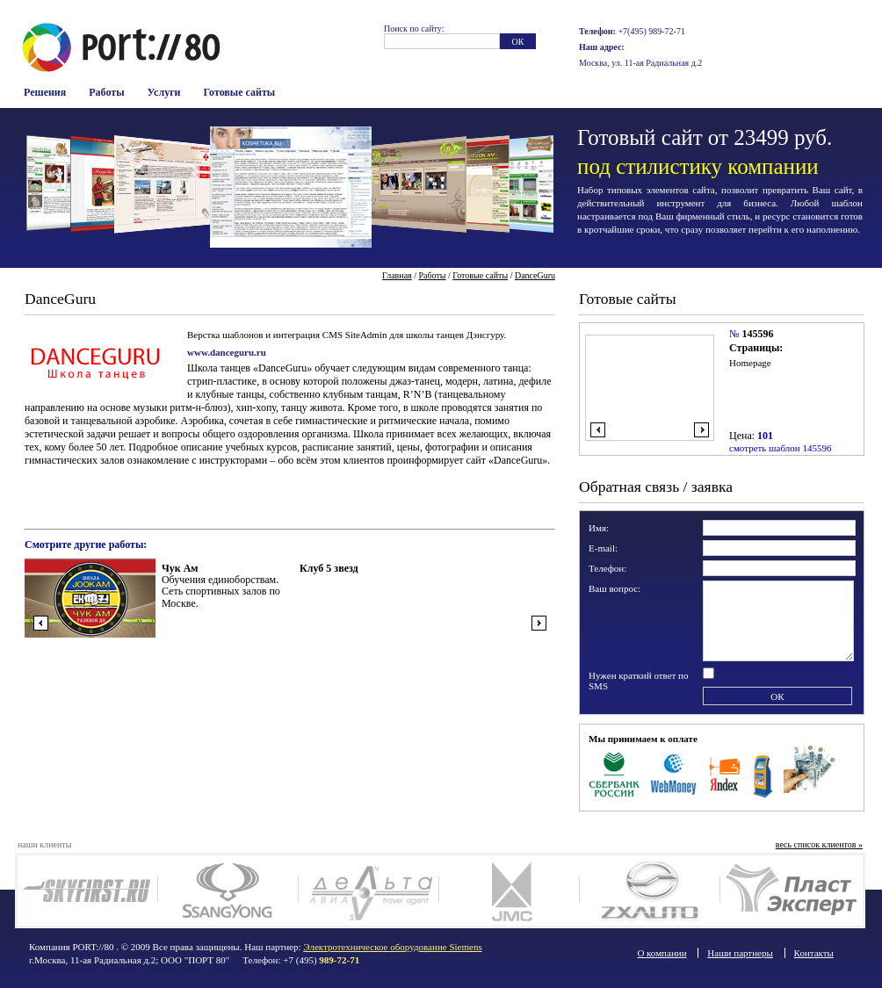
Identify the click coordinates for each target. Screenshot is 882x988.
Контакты (814, 953)
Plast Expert (790, 890)
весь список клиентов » (819, 844)
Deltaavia (368, 890)
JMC (509, 890)
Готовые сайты (240, 92)
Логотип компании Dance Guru (95, 362)
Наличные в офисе (809, 773)
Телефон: (607, 568)
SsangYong (228, 890)
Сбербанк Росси (614, 773)
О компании (661, 953)
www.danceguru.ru (226, 352)
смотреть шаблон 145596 (780, 448)
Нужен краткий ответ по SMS (639, 680)
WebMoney (674, 773)
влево (597, 429)
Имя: (599, 528)
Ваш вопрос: (614, 588)
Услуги (164, 92)
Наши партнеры (740, 953)
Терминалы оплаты (763, 773)
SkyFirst (87, 890)
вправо (701, 429)
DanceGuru (535, 275)
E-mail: (603, 548)
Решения (45, 92)
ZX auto (649, 890)
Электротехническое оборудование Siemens (392, 946)
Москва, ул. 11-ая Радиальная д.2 (640, 63)
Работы (106, 92)
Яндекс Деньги (725, 773)
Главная (397, 275)
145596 (757, 334)
